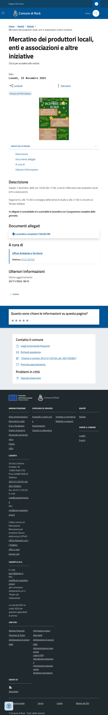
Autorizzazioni (38, 425)
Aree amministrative (18, 416)
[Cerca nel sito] (94, 13)
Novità (21, 26)
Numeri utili (14, 554)
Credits (60, 703)
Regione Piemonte (16, 3)
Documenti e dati (17, 421)
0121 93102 (28, 259)
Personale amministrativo (18, 437)
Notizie (30, 26)
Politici (12, 444)
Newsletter (13, 691)
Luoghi (82, 435)
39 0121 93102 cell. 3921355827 (18, 484)
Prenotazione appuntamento (43, 667)
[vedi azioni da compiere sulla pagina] (63, 85)
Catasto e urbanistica (42, 430)
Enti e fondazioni (16, 425)
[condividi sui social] (16, 85)
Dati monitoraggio (16, 703)
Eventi (82, 440)
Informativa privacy (41, 630)
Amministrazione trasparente (43, 650)
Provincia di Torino (17, 635)
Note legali (37, 635)
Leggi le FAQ (38, 655)
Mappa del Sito (82, 703)
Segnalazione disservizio (43, 660)
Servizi (40, 703)
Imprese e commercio (66, 416)
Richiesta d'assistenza (42, 673)
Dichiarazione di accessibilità (19, 642)
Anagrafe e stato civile (42, 419)
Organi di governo (17, 430)
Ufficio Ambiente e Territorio (27, 253)
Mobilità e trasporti (64, 421)
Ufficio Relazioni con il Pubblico (18, 543)
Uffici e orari (14, 549)
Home (11, 26)
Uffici (11, 448)
